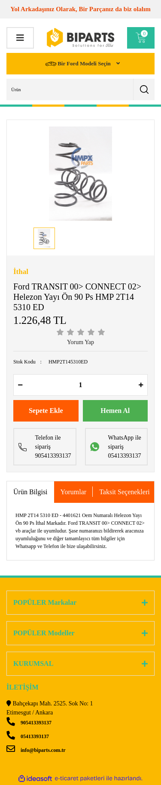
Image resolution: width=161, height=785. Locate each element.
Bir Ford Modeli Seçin (79, 63)
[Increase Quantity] (140, 385)
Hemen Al (115, 410)
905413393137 (29, 723)
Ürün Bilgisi (30, 492)
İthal (20, 272)
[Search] (80, 89)
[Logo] (81, 37)
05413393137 (27, 736)
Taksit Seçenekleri (124, 492)
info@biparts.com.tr (35, 750)
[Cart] (141, 38)
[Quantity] (80, 385)
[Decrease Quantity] (20, 385)
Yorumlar (74, 492)
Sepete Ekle (46, 410)
